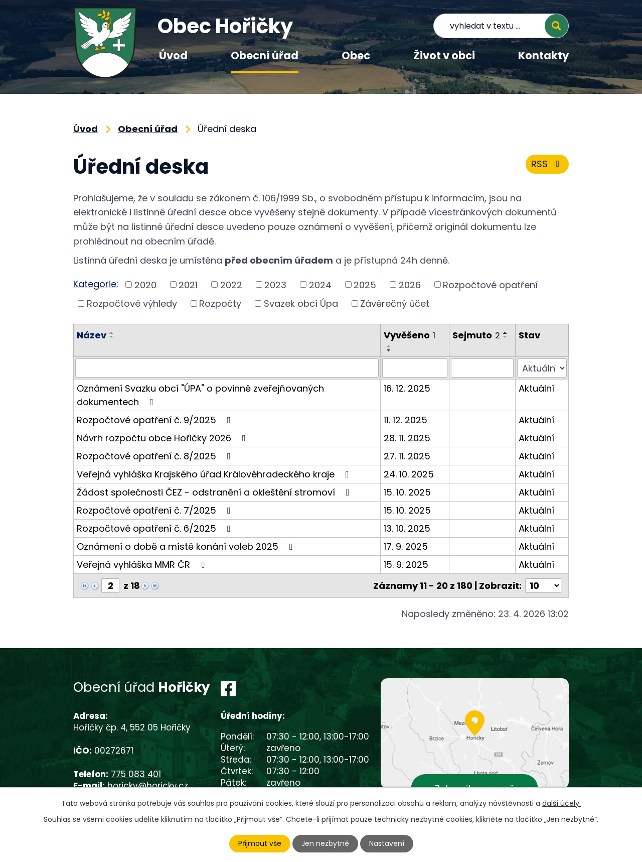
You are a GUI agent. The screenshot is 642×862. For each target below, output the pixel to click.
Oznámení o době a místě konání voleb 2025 (187, 546)
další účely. (561, 803)
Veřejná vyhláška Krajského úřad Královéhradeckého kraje (215, 474)
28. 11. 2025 (407, 438)
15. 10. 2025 (407, 492)
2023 (275, 284)
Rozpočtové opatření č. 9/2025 (156, 420)
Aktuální (536, 388)
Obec (356, 55)
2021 (188, 284)
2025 (365, 284)
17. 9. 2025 (406, 546)
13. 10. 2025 (407, 528)
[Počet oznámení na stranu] (543, 585)
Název (91, 335)
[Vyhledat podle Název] (227, 368)
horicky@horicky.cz (147, 786)
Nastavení (386, 843)
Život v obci (444, 55)
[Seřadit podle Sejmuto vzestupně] (505, 333)
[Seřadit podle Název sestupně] (111, 337)
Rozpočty (220, 303)
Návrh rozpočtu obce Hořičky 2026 (163, 438)
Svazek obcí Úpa (301, 303)
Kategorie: (95, 284)
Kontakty (543, 55)
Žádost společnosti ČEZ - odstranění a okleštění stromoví (215, 492)
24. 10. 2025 (409, 474)
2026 (410, 284)
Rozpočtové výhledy (132, 303)
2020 (145, 284)
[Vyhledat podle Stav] (542, 368)
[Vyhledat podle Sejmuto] (482, 368)
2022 (231, 284)
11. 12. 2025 (405, 420)
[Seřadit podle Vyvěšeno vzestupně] (389, 346)
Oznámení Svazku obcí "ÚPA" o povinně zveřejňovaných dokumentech (200, 395)
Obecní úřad (264, 55)
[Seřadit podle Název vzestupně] (111, 333)
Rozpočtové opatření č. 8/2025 (156, 456)
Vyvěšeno (409, 335)
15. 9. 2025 (406, 564)
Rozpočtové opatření (490, 284)
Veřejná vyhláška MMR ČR (143, 564)
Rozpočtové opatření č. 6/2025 (156, 528)
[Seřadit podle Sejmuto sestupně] (505, 337)
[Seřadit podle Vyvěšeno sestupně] (389, 350)
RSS (547, 164)
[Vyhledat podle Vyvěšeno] (414, 368)
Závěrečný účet (394, 303)
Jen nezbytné (325, 843)
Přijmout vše (259, 843)
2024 (320, 284)
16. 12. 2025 (407, 388)
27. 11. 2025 (407, 456)
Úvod (173, 55)
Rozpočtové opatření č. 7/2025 (156, 510)
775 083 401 (136, 774)
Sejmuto (476, 335)
